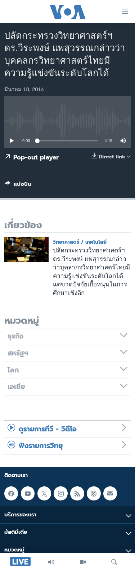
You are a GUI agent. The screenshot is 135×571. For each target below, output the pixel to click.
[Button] (18, 185)
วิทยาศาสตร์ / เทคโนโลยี (80, 242)
